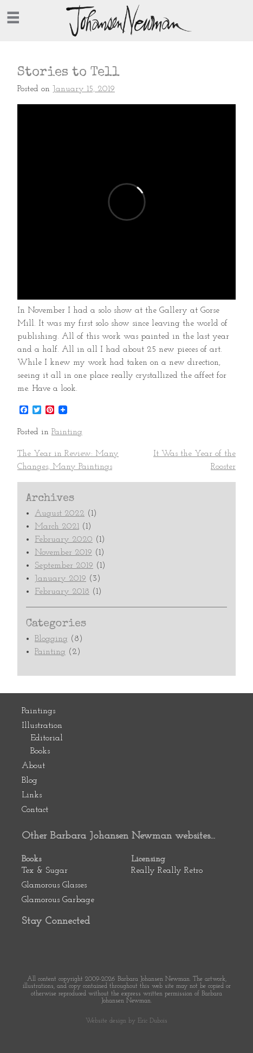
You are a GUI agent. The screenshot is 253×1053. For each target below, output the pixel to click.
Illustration (42, 725)
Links (32, 795)
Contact (35, 809)
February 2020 (64, 539)
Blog (29, 780)
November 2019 (63, 552)
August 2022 (60, 513)
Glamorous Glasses (54, 885)
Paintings (38, 711)
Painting (66, 432)
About (33, 766)
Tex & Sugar (45, 870)
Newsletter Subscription (130, 943)
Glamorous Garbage (58, 900)
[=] (13, 17)
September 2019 (64, 565)
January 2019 (60, 578)
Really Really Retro (167, 870)
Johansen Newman (127, 20)
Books (40, 751)
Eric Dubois (152, 1021)
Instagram (98, 943)
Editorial (46, 738)
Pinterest (34, 943)
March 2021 (57, 526)
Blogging (51, 639)
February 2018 (62, 591)
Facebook (66, 943)
